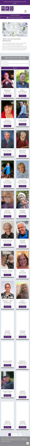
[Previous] (19, 434)
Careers (18, 438)
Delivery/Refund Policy (13, 439)
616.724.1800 (4, 438)
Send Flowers (15, 15)
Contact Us (12, 438)
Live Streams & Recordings (15, 17)
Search (15, 68)
